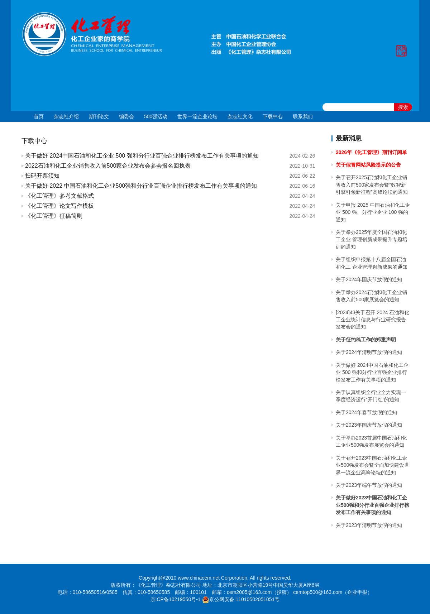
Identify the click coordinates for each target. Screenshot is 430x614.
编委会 (126, 116)
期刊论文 (99, 116)
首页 (39, 116)
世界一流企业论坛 (197, 116)
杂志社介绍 (66, 116)
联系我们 (303, 116)
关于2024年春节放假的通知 (366, 412)
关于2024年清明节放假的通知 (369, 352)
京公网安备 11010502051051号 (244, 599)
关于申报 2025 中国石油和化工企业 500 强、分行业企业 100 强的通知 (373, 212)
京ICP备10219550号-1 (175, 599)
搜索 (403, 107)
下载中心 (273, 116)
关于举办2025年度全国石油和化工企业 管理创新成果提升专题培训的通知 (371, 239)
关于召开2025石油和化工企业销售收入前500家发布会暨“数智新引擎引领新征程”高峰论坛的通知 (372, 184)
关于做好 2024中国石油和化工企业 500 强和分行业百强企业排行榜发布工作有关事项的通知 (372, 372)
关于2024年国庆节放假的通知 (369, 279)
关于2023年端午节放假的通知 (369, 485)
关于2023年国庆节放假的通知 (369, 425)
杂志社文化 (240, 116)
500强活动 (155, 116)
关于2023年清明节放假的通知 (369, 525)
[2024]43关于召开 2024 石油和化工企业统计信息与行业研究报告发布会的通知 (372, 320)
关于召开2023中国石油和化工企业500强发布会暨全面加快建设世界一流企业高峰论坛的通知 (372, 465)
